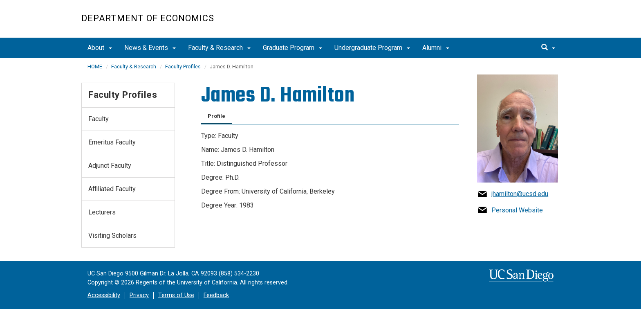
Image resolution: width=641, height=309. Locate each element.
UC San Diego (513, 23)
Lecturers (102, 212)
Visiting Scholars (112, 235)
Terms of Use (176, 295)
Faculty (98, 119)
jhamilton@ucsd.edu (519, 194)
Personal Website (517, 210)
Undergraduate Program (372, 48)
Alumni (435, 48)
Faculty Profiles (183, 66)
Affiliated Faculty (112, 189)
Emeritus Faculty (112, 142)
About (99, 48)
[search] (548, 48)
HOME (94, 66)
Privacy (139, 295)
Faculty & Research (219, 48)
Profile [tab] (216, 116)
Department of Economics (147, 18)
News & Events (150, 48)
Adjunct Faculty (109, 165)
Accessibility (103, 295)
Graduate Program (292, 48)
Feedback (216, 295)
